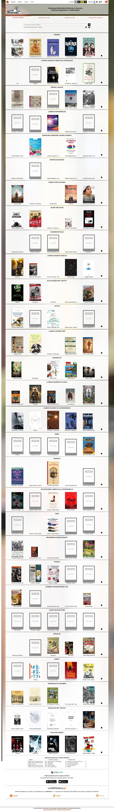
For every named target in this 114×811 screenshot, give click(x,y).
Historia (20, 2)
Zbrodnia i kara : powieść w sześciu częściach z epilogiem (38, 766)
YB (82, 1)
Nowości (13, 2)
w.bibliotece (49, 791)
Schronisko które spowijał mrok (72, 764)
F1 (97, 1)
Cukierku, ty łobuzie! (51, 765)
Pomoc (26, 2)
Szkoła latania (50, 762)
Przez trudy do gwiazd (71, 765)
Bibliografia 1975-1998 (44, 17)
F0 (94, 1)
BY (85, 1)
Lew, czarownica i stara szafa (72, 762)
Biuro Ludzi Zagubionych (52, 766)
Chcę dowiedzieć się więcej (49, 809)
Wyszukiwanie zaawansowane (30, 27)
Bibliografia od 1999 (70, 17)
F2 (100, 1)
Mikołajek (69, 766)
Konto (32, 2)
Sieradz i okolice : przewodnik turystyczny (35, 762)
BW (79, 1)
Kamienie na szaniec (31, 764)
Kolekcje (40, 27)
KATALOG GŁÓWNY (18, 17)
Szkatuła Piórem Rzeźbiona (96, 17)
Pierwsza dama (50, 764)
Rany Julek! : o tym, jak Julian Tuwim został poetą (76, 761)
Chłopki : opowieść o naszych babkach (54, 761)
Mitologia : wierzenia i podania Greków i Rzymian (37, 761)
